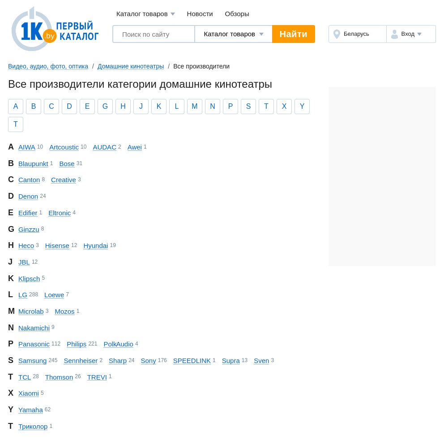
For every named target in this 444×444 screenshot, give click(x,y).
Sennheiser (81, 360)
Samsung (32, 360)
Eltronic (59, 213)
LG (22, 295)
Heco (26, 245)
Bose (66, 163)
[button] (411, 34)
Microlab (31, 311)
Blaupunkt (33, 163)
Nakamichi (34, 328)
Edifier (28, 213)
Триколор (32, 426)
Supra (231, 360)
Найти (293, 34)
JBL (24, 262)
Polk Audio (118, 344)
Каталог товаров (145, 14)
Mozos (64, 311)
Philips (76, 344)
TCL (24, 377)
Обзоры (237, 13)
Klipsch (29, 278)
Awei (135, 147)
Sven (261, 360)
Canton (29, 180)
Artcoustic (64, 147)
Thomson (59, 377)
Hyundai (95, 245)
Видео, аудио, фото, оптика (48, 66)
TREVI (97, 377)
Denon (28, 196)
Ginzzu (28, 229)
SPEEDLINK (192, 360)
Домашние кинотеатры (131, 66)
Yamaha (30, 410)
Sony (148, 360)
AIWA (26, 147)
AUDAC (104, 147)
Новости (200, 13)
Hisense (57, 245)
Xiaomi (28, 393)
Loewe (54, 295)
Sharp (118, 360)
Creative (63, 180)
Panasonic (34, 344)
